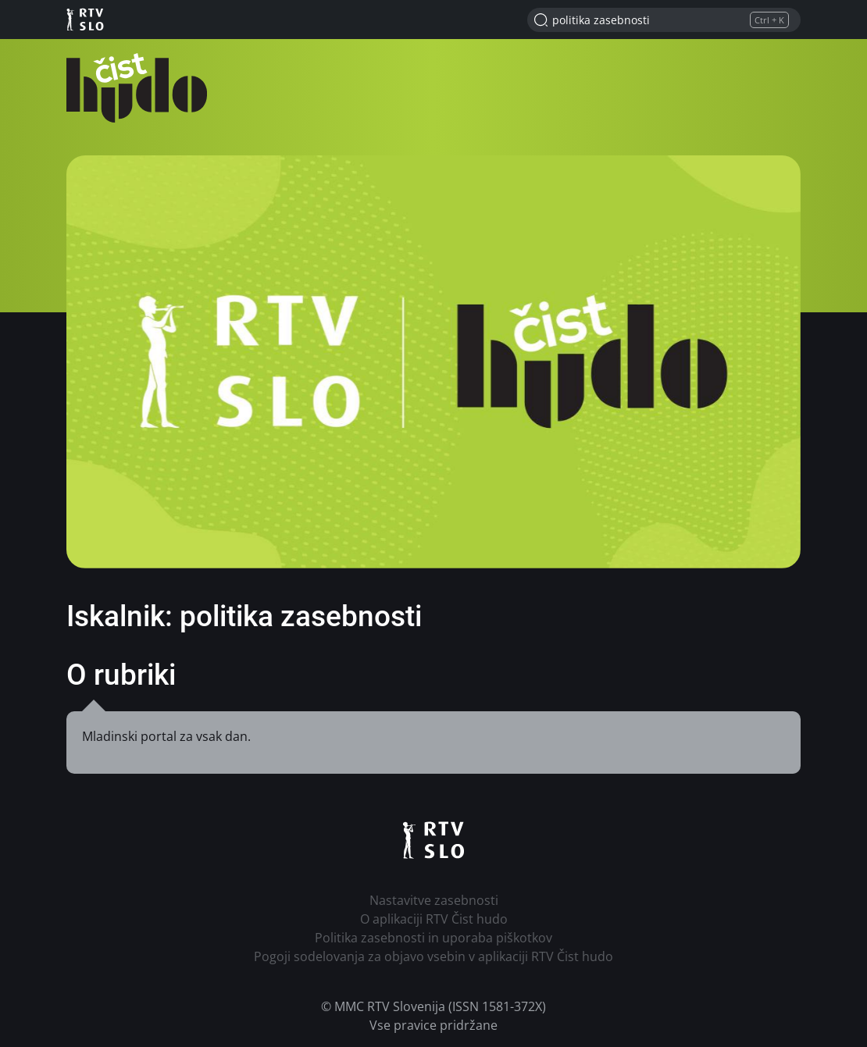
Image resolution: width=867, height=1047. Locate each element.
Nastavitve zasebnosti (433, 900)
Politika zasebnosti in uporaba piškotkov (433, 937)
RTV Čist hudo (136, 88)
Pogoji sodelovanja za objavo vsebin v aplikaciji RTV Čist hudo (433, 956)
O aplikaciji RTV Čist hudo (434, 919)
